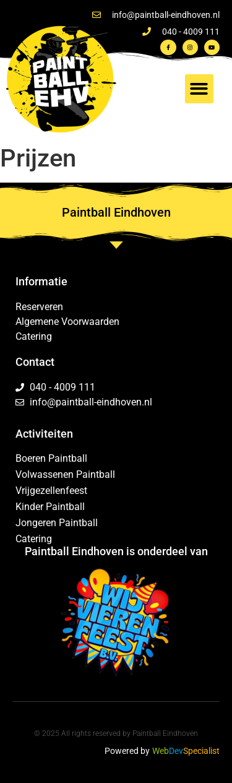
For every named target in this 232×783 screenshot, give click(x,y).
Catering (33, 539)
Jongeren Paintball (56, 523)
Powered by (127, 751)
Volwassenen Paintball (65, 474)
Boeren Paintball (51, 458)
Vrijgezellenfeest (51, 490)
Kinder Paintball (50, 507)
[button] (199, 88)
